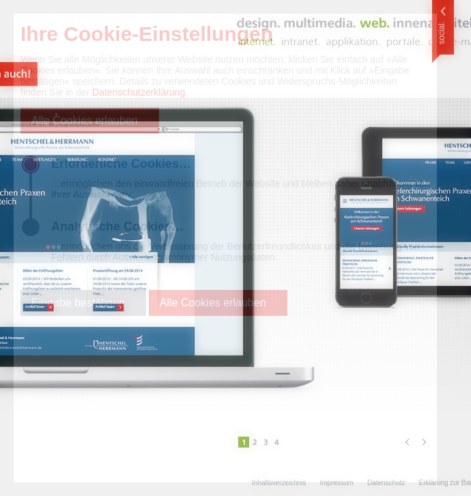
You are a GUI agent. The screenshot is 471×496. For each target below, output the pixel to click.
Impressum (336, 482)
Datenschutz (386, 482)
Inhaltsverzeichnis (279, 482)
